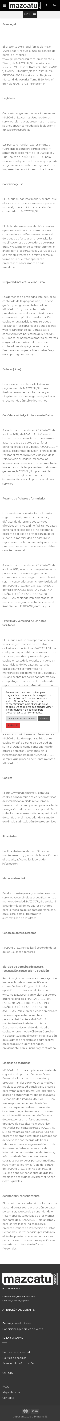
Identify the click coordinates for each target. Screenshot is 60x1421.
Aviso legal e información (18, 1363)
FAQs (5, 1386)
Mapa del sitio (11, 1392)
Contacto (8, 1397)
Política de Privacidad (16, 1352)
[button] (28, 14)
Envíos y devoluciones (16, 1323)
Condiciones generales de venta (22, 1329)
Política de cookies (14, 1357)
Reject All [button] (13, 725)
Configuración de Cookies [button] (21, 718)
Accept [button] (44, 718)
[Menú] (4, 5)
